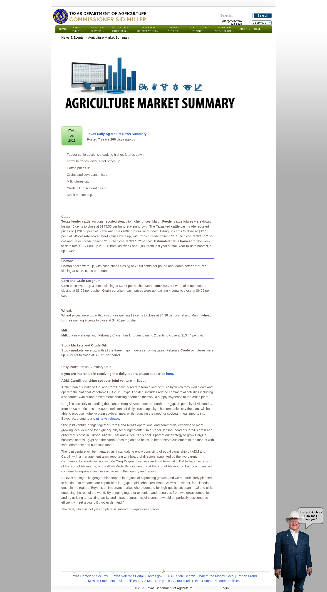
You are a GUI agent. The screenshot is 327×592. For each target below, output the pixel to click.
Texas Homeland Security (89, 576)
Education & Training (198, 29)
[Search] (236, 15)
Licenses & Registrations (148, 29)
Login (225, 588)
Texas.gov (155, 576)
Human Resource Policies (221, 581)
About (244, 29)
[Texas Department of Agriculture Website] (99, 16)
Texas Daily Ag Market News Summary (116, 134)
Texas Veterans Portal (128, 576)
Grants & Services (97, 29)
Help (160, 581)
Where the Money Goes (216, 576)
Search (263, 15)
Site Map (147, 581)
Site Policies (127, 581)
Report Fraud (247, 576)
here (169, 374)
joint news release (106, 418)
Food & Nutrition (174, 29)
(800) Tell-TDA (187, 581)
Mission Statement (101, 581)
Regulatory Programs (119, 29)
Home (64, 28)
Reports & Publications (224, 29)
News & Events (77, 29)
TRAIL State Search (180, 576)
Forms (257, 29)
